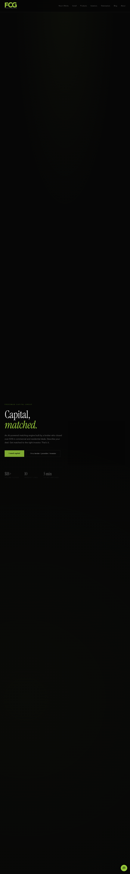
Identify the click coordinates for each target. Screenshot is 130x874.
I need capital (14, 454)
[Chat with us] (124, 868)
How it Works (64, 6)
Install (74, 6)
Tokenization (105, 6)
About (123, 6)
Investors (94, 6)
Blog (115, 6)
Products (83, 6)
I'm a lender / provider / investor (43, 454)
